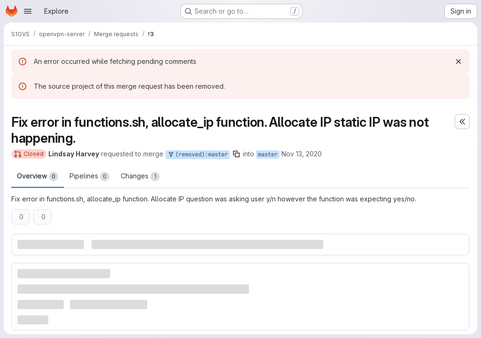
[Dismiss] (458, 61)
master (268, 154)
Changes (140, 176)
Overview (37, 176)
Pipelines (89, 176)
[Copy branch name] (236, 154)
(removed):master (197, 155)
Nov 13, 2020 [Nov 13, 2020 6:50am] (301, 154)
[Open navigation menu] (27, 11)
